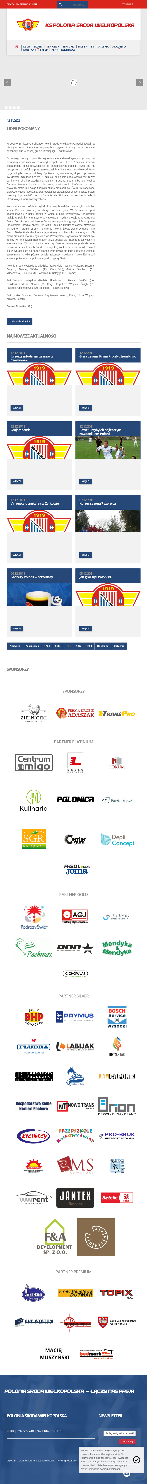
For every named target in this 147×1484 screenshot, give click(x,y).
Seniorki (69, 46)
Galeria (103, 46)
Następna (103, 646)
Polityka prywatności (67, 1460)
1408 (89, 646)
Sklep (44, 49)
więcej (17, 407)
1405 (57, 646)
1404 (47, 646)
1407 (78, 646)
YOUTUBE (127, 4)
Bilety (82, 46)
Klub (26, 46)
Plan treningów (63, 49)
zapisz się (127, 1441)
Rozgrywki (25, 1431)
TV (92, 46)
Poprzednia (32, 646)
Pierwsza (14, 646)
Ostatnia (119, 646)
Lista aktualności (19, 321)
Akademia (119, 46)
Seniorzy (52, 46)
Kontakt (29, 49)
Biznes (38, 46)
